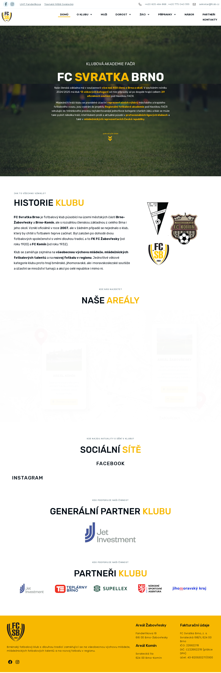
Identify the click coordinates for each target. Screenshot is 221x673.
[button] (110, 139)
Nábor (189, 14)
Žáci (145, 14)
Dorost (123, 14)
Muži (104, 14)
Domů (64, 14)
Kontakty (210, 19)
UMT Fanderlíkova (30, 4)
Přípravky (167, 14)
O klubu (84, 14)
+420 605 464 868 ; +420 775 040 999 (167, 4)
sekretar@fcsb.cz (209, 4)
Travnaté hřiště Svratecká (58, 4)
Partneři (209, 14)
